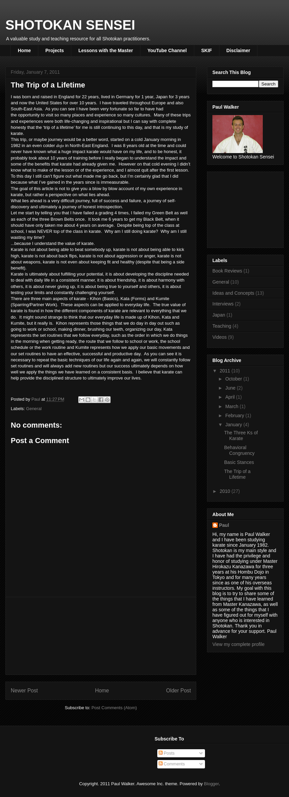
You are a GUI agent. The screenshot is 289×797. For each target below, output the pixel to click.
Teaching (221, 326)
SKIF (206, 50)
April (230, 397)
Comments (172, 763)
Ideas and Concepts (233, 293)
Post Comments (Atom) (114, 707)
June (231, 388)
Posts (167, 753)
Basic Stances (239, 462)
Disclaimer (238, 50)
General (34, 408)
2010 (226, 491)
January (234, 424)
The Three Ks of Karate (241, 435)
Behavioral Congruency (239, 450)
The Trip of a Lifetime (237, 474)
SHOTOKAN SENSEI (70, 24)
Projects (54, 50)
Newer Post (24, 690)
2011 (226, 370)
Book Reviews (227, 271)
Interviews (223, 303)
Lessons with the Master (105, 50)
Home (24, 50)
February (235, 415)
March (232, 406)
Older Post (178, 690)
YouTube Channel (167, 50)
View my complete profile (238, 644)
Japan (218, 315)
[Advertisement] (101, 635)
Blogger (211, 783)
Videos (219, 337)
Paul (224, 525)
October (234, 379)
